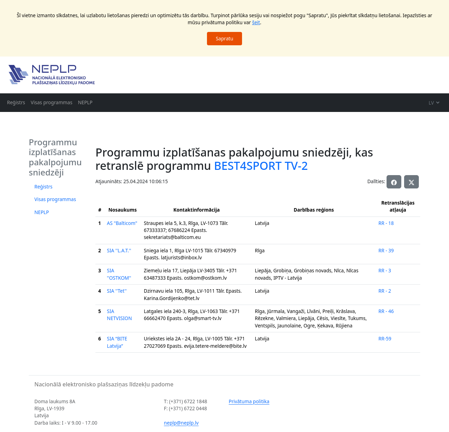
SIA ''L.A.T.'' (119, 250)
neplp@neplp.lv (181, 422)
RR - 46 (386, 311)
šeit (256, 22)
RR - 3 (384, 270)
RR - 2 (384, 290)
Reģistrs (16, 102)
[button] (411, 181)
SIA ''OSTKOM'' (119, 274)
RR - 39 (386, 250)
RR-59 (384, 338)
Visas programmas (52, 102)
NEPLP (85, 102)
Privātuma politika (249, 401)
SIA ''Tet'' (117, 290)
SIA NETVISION (119, 314)
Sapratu (224, 38)
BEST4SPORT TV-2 (261, 165)
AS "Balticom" (122, 223)
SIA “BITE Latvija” (117, 342)
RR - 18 (386, 223)
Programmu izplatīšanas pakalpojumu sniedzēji (55, 157)
